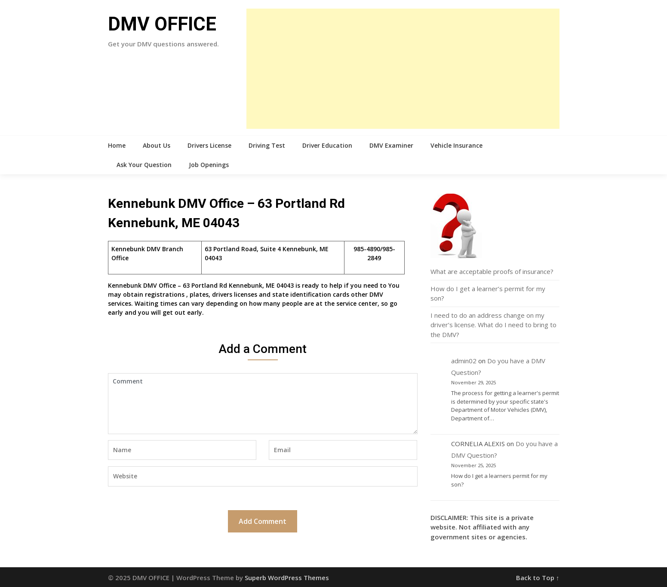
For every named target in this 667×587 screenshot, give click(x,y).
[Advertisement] (402, 69)
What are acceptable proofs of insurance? (491, 271)
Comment (263, 403)
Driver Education (327, 145)
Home (117, 145)
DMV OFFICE (162, 24)
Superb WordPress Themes (287, 577)
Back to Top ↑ (537, 577)
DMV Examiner (391, 145)
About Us (156, 145)
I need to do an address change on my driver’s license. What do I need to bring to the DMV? (493, 325)
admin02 (463, 360)
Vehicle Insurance (456, 145)
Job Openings (209, 165)
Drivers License (209, 145)
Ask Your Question (144, 165)
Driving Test (267, 145)
